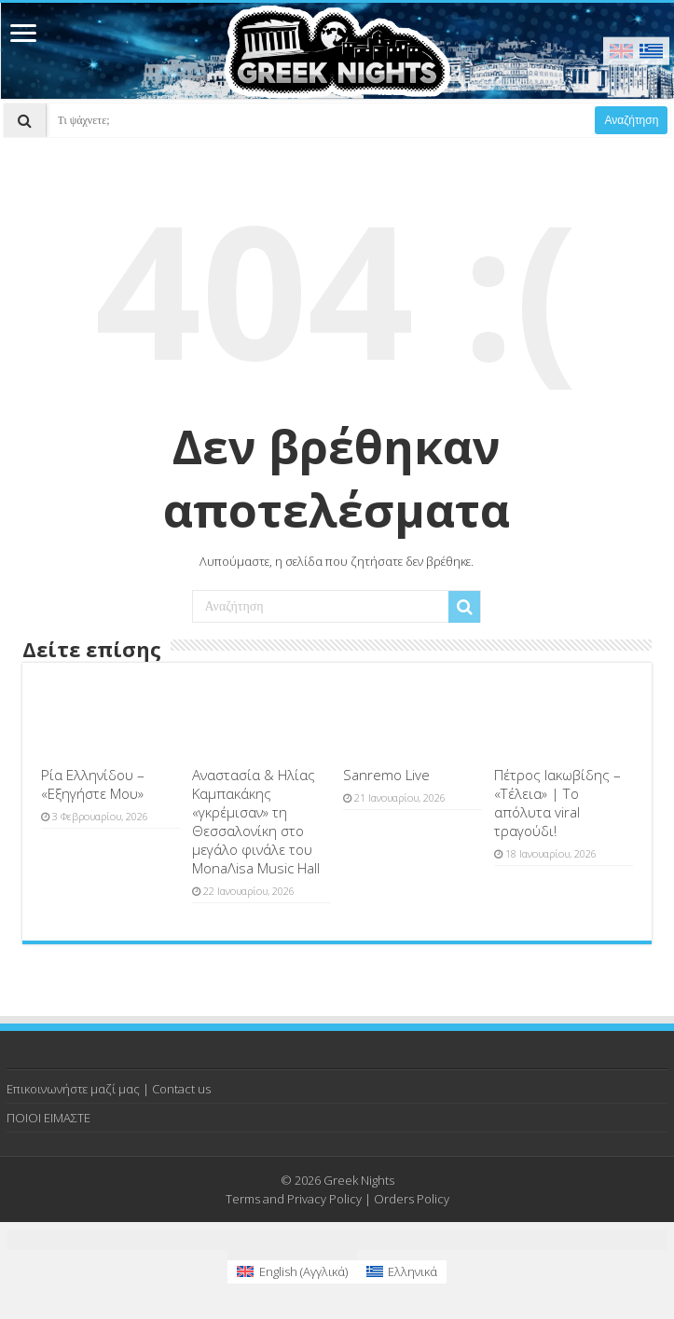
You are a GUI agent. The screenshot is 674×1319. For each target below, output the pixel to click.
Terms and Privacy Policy (294, 1198)
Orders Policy (411, 1198)
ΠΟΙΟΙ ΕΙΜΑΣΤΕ (48, 1117)
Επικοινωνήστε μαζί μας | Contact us (109, 1088)
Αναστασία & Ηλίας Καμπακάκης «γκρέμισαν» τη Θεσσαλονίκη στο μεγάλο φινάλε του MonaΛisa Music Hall (256, 821)
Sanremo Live (386, 774)
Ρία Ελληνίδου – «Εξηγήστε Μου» (92, 784)
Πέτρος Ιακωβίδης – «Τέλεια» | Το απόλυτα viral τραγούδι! (557, 802)
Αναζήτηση (631, 120)
